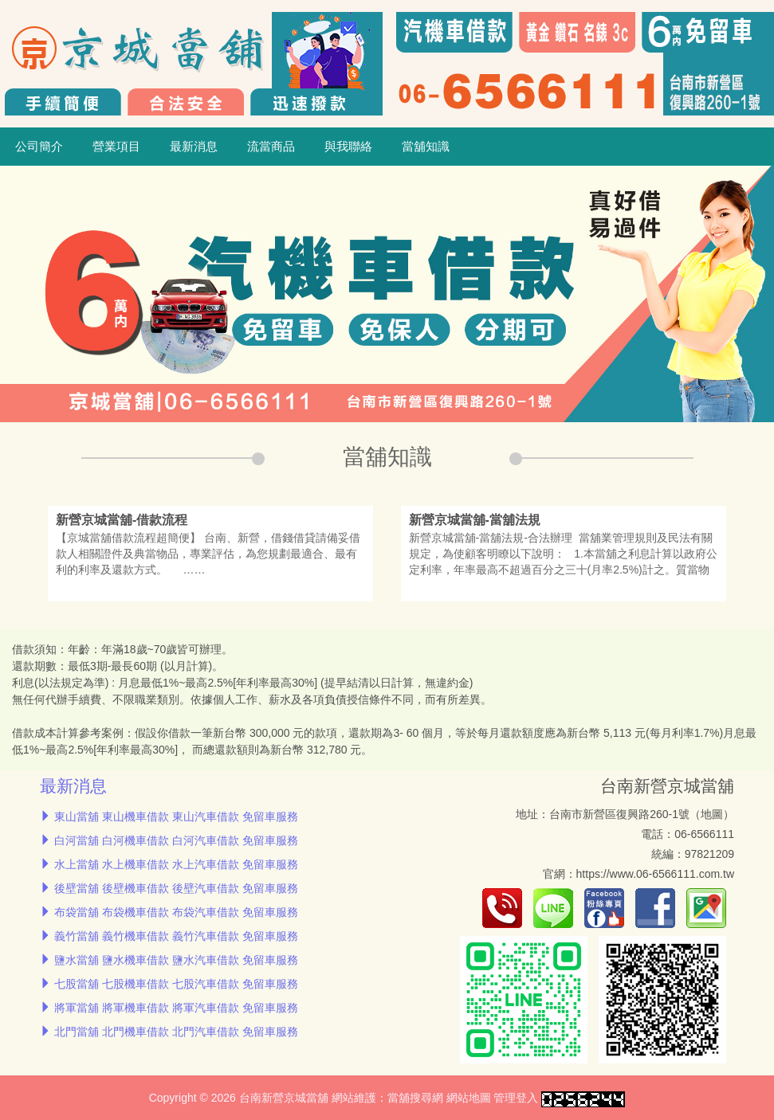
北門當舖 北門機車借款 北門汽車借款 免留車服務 (176, 1031)
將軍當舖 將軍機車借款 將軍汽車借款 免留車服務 (176, 1007)
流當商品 (271, 146)
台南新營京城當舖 (667, 786)
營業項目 (116, 146)
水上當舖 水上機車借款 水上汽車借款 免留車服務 (176, 864)
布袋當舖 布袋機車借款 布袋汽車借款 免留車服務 (176, 912)
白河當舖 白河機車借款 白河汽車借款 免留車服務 (176, 840)
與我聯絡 (348, 146)
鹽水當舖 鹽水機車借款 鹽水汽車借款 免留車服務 (176, 960)
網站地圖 (468, 1097)
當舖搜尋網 (415, 1097)
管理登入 (515, 1097)
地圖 (712, 814)
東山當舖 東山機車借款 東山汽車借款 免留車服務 (176, 816)
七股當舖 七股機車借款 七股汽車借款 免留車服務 (176, 983)
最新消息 (194, 146)
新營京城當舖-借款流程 (121, 520)
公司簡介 (39, 146)
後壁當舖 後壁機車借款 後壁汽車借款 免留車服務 (176, 888)
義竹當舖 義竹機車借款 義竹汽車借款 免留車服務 (176, 936)
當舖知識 (426, 146)
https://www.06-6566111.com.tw (655, 873)
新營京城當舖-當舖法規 (474, 520)
